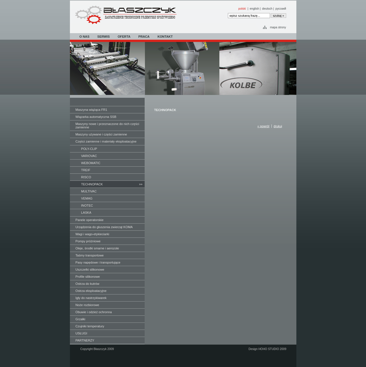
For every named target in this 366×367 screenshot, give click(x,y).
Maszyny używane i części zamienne (101, 134)
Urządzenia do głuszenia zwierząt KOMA (104, 227)
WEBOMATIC (90, 163)
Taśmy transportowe (90, 255)
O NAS (84, 36)
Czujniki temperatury (90, 326)
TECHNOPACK (92, 184)
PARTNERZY (85, 340)
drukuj (278, 126)
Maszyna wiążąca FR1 (91, 109)
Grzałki (80, 319)
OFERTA (124, 36)
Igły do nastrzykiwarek (91, 298)
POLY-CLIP (89, 148)
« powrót (263, 126)
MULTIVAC (89, 191)
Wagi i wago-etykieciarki (92, 234)
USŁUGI (81, 333)
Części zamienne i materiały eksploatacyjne (106, 141)
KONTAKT (165, 36)
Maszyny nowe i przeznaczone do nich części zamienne (107, 125)
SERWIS (103, 36)
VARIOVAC (89, 156)
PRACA (144, 36)
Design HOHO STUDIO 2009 (267, 349)
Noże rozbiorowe (87, 305)
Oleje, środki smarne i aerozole (97, 248)
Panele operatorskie (90, 220)
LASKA (86, 212)
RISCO (86, 177)
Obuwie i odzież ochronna (94, 312)
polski (242, 8)
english (254, 8)
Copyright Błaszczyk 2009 (97, 349)
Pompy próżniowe (88, 241)
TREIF (85, 170)
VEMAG (87, 198)
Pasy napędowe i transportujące (98, 262)
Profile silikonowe (88, 276)
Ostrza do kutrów (87, 283)
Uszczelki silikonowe (90, 269)
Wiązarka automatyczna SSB (96, 116)
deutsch (267, 8)
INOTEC (87, 205)
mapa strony (278, 27)
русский (280, 8)
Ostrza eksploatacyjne (91, 290)
